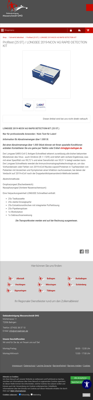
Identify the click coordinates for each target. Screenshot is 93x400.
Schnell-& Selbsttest (16, 37)
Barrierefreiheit (59, 365)
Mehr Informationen (18, 391)
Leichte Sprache (44, 365)
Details (86, 395)
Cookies (86, 365)
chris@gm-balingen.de (71, 148)
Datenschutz (29, 365)
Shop (5, 37)
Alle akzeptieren (80, 378)
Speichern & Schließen (80, 382)
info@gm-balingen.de (18, 331)
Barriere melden (74, 365)
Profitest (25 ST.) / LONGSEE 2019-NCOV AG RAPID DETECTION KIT (51, 37)
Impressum (17, 365)
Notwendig (24, 395)
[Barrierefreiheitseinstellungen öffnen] (87, 384)
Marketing (36, 395)
